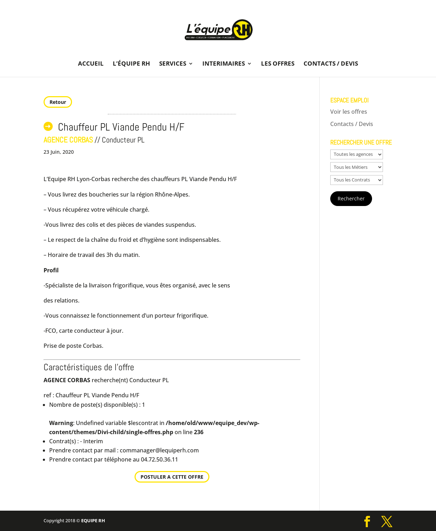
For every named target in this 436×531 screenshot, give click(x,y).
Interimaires (223, 64)
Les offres (277, 64)
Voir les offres (348, 111)
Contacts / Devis (331, 64)
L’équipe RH (131, 64)
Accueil (91, 64)
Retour (58, 102)
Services (172, 64)
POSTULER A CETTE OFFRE (172, 476)
